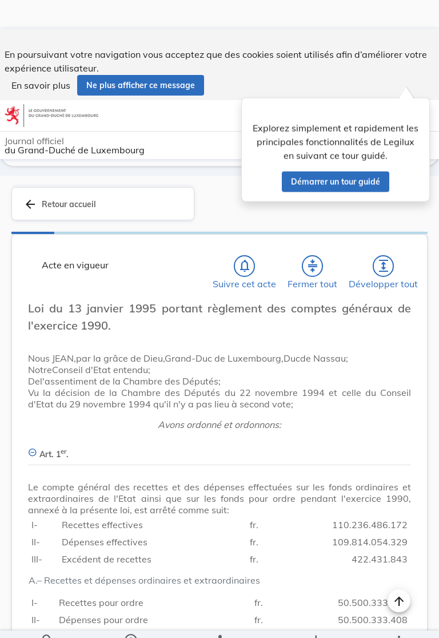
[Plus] (398, 619)
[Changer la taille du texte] (399, 318)
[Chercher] (47, 619)
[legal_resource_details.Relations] (219, 619)
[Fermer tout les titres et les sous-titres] (313, 264)
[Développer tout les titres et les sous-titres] (383, 264)
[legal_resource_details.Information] (130, 619)
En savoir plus (40, 56)
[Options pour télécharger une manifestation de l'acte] (315, 619)
